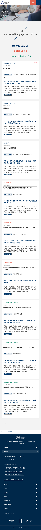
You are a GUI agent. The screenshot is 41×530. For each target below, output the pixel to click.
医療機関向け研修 (20, 51)
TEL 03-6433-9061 (20, 443)
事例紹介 (10, 432)
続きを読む (7, 94)
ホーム (4, 432)
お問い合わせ (30, 521)
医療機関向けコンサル (20, 46)
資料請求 (11, 521)
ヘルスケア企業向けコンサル (20, 56)
